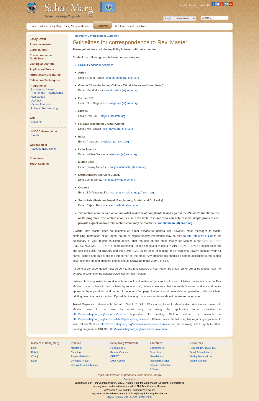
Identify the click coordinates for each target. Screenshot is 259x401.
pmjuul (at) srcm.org (113, 116)
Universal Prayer (80, 360)
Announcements (40, 44)
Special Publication (160, 365)
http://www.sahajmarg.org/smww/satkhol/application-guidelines (111, 319)
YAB (32, 117)
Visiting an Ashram (42, 63)
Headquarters (118, 348)
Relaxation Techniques (44, 80)
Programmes (38, 85)
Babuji (34, 352)
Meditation (76, 348)
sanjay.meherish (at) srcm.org (128, 167)
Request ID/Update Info (203, 348)
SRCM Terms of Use (117, 397)
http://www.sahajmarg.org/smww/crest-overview (138, 329)
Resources (79, 35)
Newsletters (156, 356)
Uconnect (36, 100)
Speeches (155, 352)
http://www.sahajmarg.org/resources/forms (99, 314)
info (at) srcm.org (198, 235)
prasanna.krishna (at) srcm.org (135, 192)
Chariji (34, 356)
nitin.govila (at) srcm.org (118, 128)
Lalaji (34, 348)
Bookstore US (157, 348)
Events (35, 135)
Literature (156, 343)
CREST (114, 356)
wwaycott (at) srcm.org (123, 154)
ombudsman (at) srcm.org (175, 223)
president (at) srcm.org (115, 141)
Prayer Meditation (80, 356)
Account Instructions (43, 148)
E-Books (154, 369)
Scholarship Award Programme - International (47, 91)
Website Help (38, 144)
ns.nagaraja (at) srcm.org (122, 103)
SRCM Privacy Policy (141, 397)
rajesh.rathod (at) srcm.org (124, 205)
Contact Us (204, 5)
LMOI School (117, 360)
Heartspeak (38, 96)
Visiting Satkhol (198, 360)
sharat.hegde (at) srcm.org (122, 77)
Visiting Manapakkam (201, 356)
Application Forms (42, 69)
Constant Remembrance (84, 365)
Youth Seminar (39, 163)
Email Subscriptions (200, 352)
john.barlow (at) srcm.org (120, 179)
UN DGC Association (43, 131)
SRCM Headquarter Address (95, 65)
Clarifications (38, 49)
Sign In (193, 5)
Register (183, 5)
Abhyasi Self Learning (44, 108)
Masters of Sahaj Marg (45, 343)
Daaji (34, 360)
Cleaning (76, 352)
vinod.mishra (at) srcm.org (121, 90)
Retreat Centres (119, 352)
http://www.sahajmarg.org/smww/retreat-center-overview (135, 324)
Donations (36, 158)
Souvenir (36, 121)
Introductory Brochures (45, 74)
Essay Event (38, 39)
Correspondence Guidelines (41, 57)
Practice (76, 343)
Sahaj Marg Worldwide (124, 343)
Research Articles (159, 360)
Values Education (41, 104)
